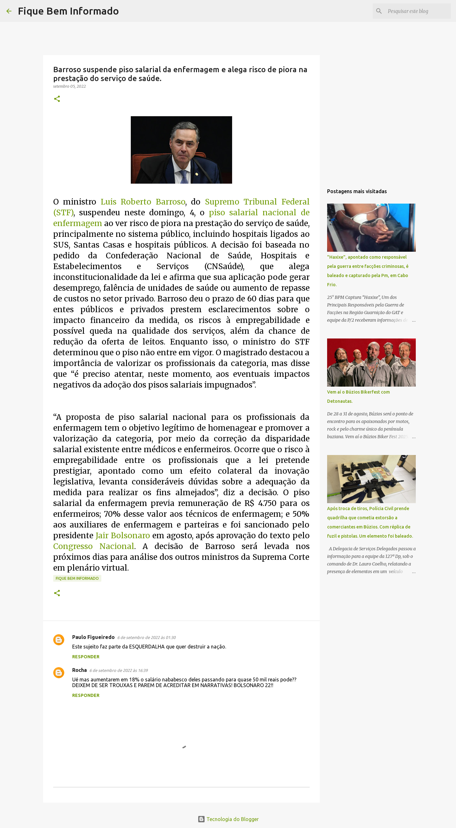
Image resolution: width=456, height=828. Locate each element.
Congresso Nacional (93, 546)
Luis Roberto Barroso (143, 202)
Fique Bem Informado (68, 10)
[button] (57, 99)
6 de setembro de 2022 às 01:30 (146, 637)
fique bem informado (77, 578)
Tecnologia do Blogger (228, 819)
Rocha (79, 670)
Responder (85, 656)
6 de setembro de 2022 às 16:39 (118, 670)
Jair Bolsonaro (123, 535)
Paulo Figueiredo (93, 637)
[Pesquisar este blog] (417, 11)
